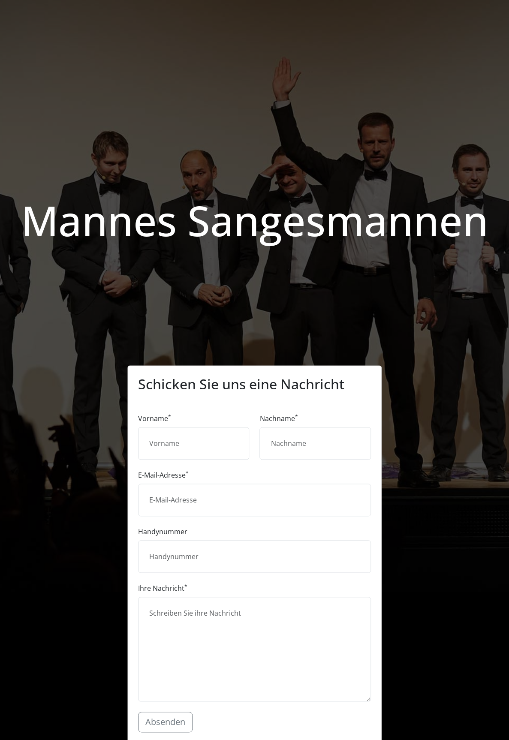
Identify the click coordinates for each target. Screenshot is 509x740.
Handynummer (162, 531)
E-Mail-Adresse (163, 475)
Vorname (154, 418)
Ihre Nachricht (162, 588)
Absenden (165, 722)
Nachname (279, 418)
